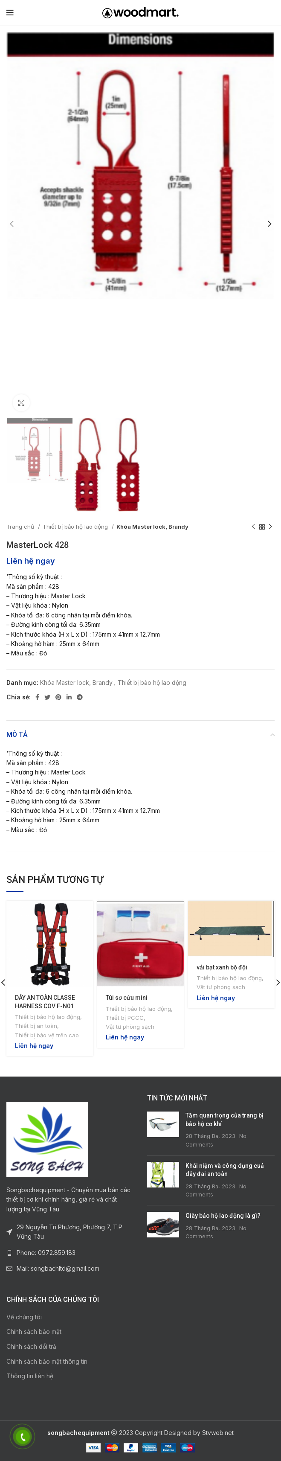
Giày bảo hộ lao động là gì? (223, 1215)
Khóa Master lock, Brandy (152, 526)
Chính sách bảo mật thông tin (46, 1361)
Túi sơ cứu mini (127, 997)
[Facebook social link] (37, 697)
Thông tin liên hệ (29, 1376)
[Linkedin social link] (69, 697)
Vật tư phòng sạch (130, 1026)
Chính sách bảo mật (33, 1331)
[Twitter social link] (47, 697)
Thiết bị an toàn (36, 1025)
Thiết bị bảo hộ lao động (76, 526)
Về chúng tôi (24, 1317)
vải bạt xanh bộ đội (222, 967)
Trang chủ (21, 526)
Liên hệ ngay (30, 560)
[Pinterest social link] (58, 697)
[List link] (70, 1252)
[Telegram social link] (79, 697)
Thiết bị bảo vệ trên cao (47, 1035)
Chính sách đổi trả (31, 1346)
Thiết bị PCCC (125, 1017)
